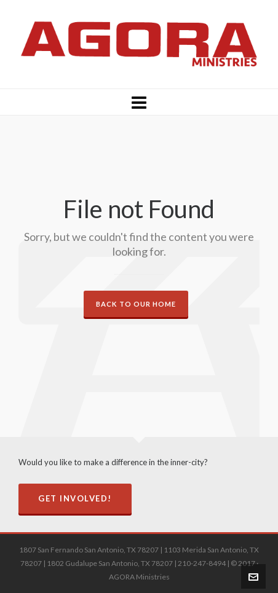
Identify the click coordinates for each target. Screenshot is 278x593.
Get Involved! (75, 498)
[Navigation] (139, 102)
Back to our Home (136, 304)
